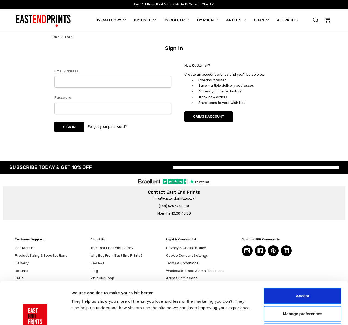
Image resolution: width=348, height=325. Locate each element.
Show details (285, 314)
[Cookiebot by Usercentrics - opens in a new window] (35, 314)
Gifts (261, 20)
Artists (236, 20)
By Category (110, 20)
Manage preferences (302, 271)
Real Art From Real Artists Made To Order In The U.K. (174, 4)
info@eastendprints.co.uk (174, 198)
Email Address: (66, 71)
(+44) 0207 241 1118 (174, 206)
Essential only (302, 289)
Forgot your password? (107, 127)
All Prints (287, 20)
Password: (63, 97)
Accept (302, 253)
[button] (316, 20)
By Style (145, 20)
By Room (207, 20)
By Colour (176, 20)
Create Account (208, 116)
